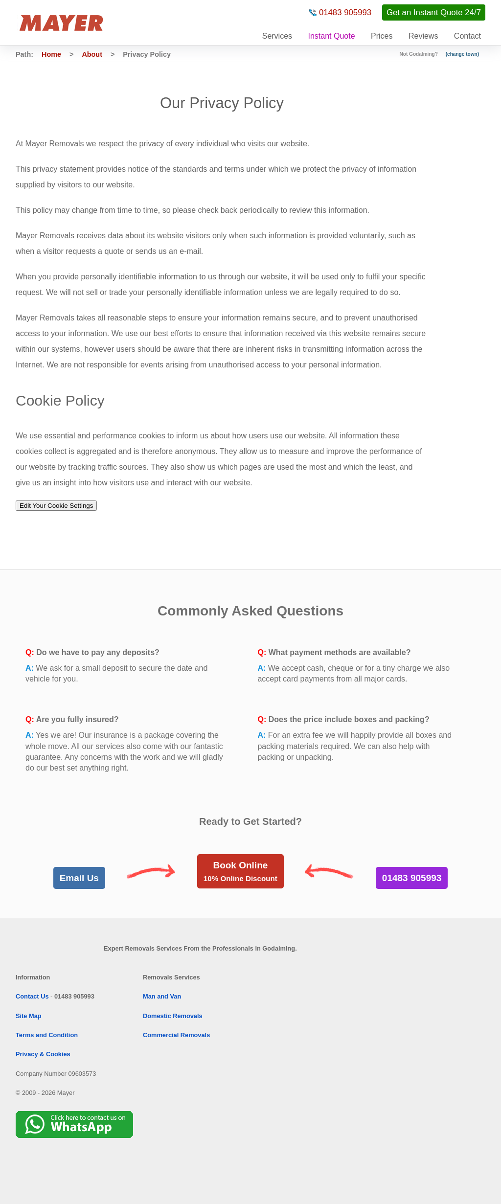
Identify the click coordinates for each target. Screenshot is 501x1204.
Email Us (79, 878)
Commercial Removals (176, 1035)
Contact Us (32, 996)
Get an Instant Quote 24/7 (434, 12)
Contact (467, 36)
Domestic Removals (173, 1016)
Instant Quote (331, 36)
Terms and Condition (47, 1035)
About (92, 54)
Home (51, 54)
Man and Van (162, 996)
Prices (381, 36)
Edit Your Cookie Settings (56, 505)
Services (277, 36)
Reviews (423, 36)
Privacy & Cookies (43, 1054)
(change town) (462, 54)
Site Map (29, 1016)
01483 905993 (345, 12)
